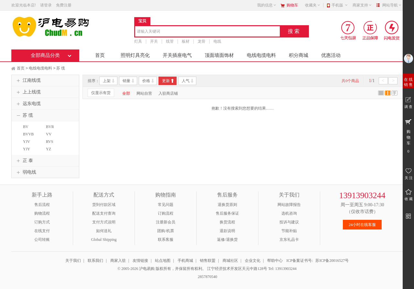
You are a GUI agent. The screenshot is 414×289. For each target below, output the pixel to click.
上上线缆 (28, 92)
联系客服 (165, 239)
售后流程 (42, 204)
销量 (126, 81)
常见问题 (165, 204)
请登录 (46, 5)
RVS (49, 141)
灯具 (138, 41)
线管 (170, 41)
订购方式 (42, 222)
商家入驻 (118, 260)
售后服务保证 (227, 213)
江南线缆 (28, 80)
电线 (217, 41)
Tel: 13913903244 (282, 268)
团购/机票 (165, 231)
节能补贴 (289, 231)
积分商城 (298, 55)
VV (48, 134)
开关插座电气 (177, 55)
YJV (26, 141)
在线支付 (42, 231)
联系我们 (95, 260)
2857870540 (207, 276)
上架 (107, 81)
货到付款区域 (103, 204)
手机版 (340, 5)
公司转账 (42, 239)
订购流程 (165, 213)
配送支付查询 (103, 213)
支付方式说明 (103, 222)
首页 (100, 55)
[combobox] (207, 31)
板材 (186, 41)
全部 (126, 93)
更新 (166, 81)
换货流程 (227, 222)
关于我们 (73, 260)
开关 (154, 41)
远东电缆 (28, 103)
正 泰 (24, 160)
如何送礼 (104, 231)
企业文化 (252, 260)
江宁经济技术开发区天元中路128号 (237, 268)
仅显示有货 (101, 93)
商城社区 (230, 260)
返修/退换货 (227, 239)
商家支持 (362, 5)
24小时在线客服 (362, 224)
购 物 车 (408, 135)
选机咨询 (289, 213)
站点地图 (162, 260)
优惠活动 (331, 55)
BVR (50, 126)
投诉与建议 (289, 222)
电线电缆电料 (261, 55)
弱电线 (25, 172)
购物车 (292, 5)
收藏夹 (313, 5)
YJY (26, 149)
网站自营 (144, 93)
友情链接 (140, 260)
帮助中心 (275, 260)
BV (25, 126)
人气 (186, 81)
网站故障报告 (289, 204)
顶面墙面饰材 (219, 55)
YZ (48, 149)
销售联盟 (207, 260)
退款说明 (227, 231)
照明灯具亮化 (135, 55)
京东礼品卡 (289, 239)
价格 (146, 81)
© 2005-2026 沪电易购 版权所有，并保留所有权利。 (161, 268)
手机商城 (185, 260)
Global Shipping (103, 239)
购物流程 (42, 213)
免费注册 (63, 5)
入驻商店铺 (168, 93)
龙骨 (201, 41)
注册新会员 (165, 222)
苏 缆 (60, 68)
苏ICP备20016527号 (332, 260)
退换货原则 (227, 204)
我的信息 (267, 5)
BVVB (28, 134)
